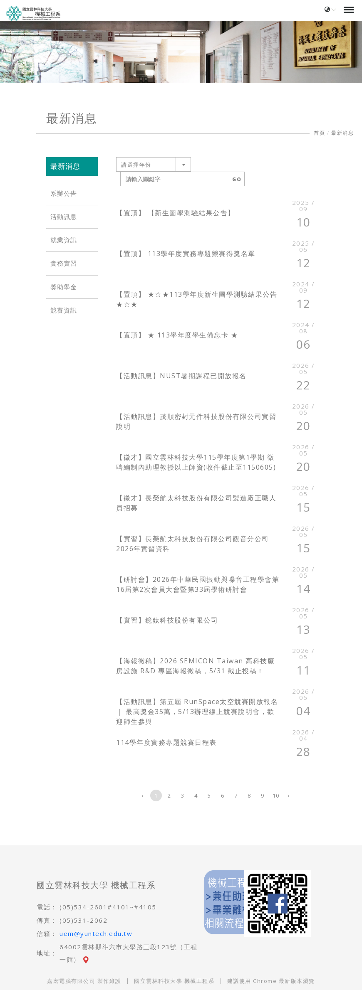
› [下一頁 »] (289, 795)
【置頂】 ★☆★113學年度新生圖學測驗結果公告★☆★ (196, 299)
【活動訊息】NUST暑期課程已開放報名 (181, 375)
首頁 (319, 132)
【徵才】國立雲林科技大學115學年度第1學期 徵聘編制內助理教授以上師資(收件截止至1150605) (196, 462)
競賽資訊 (63, 310)
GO (236, 179)
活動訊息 (63, 216)
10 (276, 795)
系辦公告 (63, 193)
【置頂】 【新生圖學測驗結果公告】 (175, 212)
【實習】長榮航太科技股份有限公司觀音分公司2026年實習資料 (192, 543)
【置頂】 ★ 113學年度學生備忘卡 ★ (177, 335)
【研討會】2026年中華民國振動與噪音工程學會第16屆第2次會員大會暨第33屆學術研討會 (197, 584)
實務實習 (63, 263)
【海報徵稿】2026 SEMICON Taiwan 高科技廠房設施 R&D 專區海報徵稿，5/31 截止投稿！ (195, 665)
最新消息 (342, 132)
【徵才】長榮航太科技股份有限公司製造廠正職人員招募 (196, 502)
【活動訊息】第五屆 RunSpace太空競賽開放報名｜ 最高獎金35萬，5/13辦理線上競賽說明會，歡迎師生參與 (197, 711)
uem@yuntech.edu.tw (96, 933)
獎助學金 (63, 287)
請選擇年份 (136, 164)
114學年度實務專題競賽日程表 (166, 742)
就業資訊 (63, 240)
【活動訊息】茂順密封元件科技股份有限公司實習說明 (196, 421)
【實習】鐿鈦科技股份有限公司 (167, 620)
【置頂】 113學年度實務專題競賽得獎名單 (185, 253)
